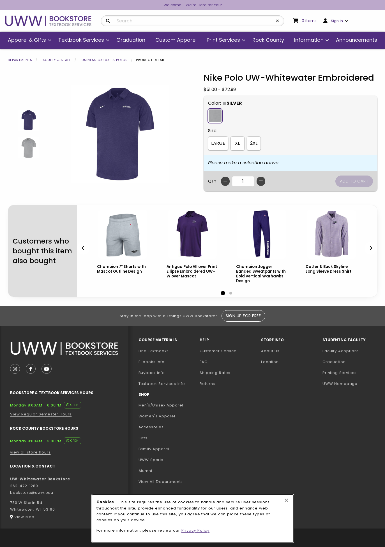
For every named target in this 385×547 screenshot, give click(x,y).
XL (237, 143)
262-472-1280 (24, 485)
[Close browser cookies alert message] (286, 500)
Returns (207, 383)
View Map (24, 517)
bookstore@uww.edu (31, 492)
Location (270, 361)
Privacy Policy (195, 530)
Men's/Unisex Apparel (161, 405)
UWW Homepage (350, 383)
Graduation (333, 361)
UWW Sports (151, 459)
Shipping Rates (215, 372)
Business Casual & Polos (104, 60)
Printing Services (350, 372)
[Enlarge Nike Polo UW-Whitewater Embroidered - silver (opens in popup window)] (29, 148)
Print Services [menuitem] (223, 39)
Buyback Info (152, 372)
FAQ (204, 361)
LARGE (218, 143)
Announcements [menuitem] (356, 39)
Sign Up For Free (243, 316)
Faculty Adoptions (350, 351)
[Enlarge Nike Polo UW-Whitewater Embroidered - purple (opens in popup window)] (29, 120)
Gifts (143, 438)
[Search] (108, 21)
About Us (270, 351)
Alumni (145, 470)
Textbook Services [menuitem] (81, 39)
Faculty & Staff (56, 60)
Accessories (151, 427)
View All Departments (161, 481)
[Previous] (83, 248)
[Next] (370, 248)
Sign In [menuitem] (337, 21)
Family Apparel (154, 449)
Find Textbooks (154, 351)
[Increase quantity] (261, 181)
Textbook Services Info (167, 383)
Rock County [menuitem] (268, 39)
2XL (253, 143)
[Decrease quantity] (225, 181)
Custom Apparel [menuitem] (176, 39)
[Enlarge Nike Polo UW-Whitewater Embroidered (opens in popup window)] (120, 134)
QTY (212, 181)
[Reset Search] (277, 21)
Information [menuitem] (309, 39)
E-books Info (152, 361)
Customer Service (218, 351)
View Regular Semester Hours (41, 414)
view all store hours (30, 452)
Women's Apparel (157, 416)
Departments (20, 60)
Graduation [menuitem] (130, 39)
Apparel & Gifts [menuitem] (27, 39)
